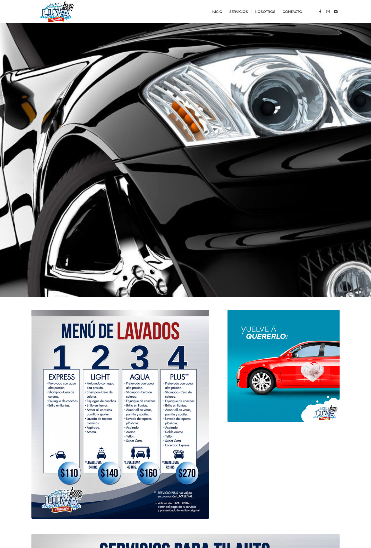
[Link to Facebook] (320, 11)
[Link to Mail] (336, 11)
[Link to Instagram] (328, 11)
